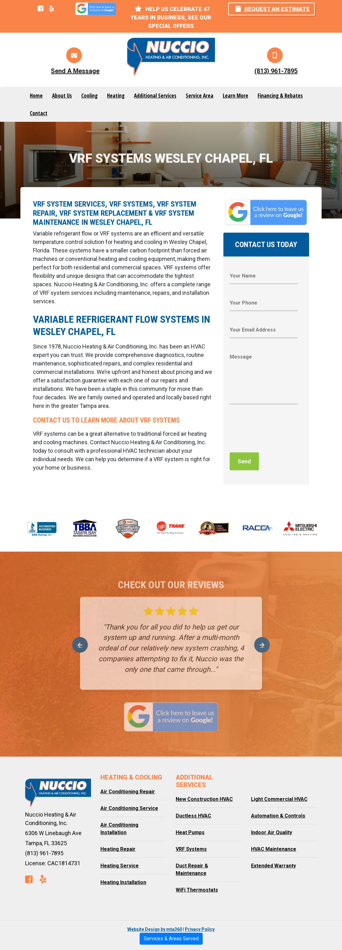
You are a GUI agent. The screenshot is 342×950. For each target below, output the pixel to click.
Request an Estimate (272, 9)
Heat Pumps (190, 832)
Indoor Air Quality (271, 832)
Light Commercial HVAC (279, 799)
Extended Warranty (273, 866)
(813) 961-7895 (275, 71)
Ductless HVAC (193, 816)
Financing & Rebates (280, 95)
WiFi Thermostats (197, 890)
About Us (62, 95)
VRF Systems (191, 849)
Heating (116, 95)
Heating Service (119, 866)
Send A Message (75, 71)
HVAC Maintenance (273, 849)
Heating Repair (118, 849)
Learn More (235, 95)
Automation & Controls (278, 816)
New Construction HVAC (204, 799)
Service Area (199, 95)
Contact (38, 113)
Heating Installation (123, 882)
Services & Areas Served (171, 939)
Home (36, 95)
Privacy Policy (200, 929)
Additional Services (155, 95)
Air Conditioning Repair (127, 792)
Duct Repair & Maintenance (192, 869)
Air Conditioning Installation (119, 828)
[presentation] (277, 430)
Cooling (89, 95)
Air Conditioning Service (129, 808)
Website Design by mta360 (154, 929)
